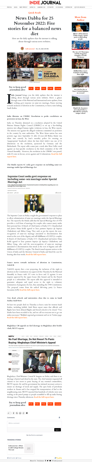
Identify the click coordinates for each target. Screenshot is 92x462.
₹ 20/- (37, 88)
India (9, 7)
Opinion (68, 7)
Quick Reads (79, 7)
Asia (15, 7)
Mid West (23, 7)
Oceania (59, 7)
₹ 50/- (44, 88)
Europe (50, 7)
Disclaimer (40, 459)
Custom (58, 88)
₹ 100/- (50, 88)
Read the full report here (36, 254)
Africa (32, 7)
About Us (33, 459)
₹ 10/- (31, 88)
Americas (41, 7)
